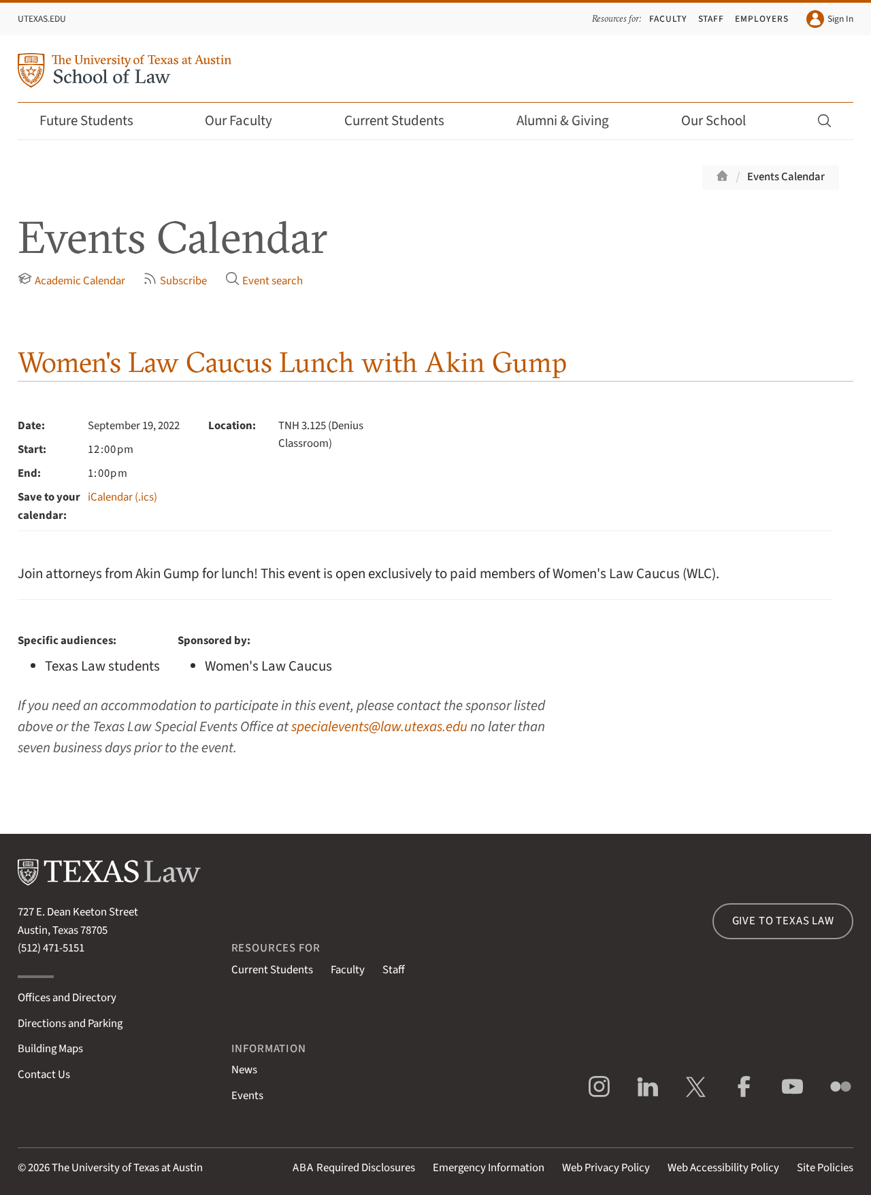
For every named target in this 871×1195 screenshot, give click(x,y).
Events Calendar (786, 177)
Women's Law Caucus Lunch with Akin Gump (292, 362)
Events (247, 1096)
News (244, 1070)
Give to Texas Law (783, 921)
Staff (711, 18)
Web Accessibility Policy (723, 1168)
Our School (722, 121)
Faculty (668, 18)
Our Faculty (248, 121)
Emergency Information (488, 1168)
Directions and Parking (70, 1023)
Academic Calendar (71, 280)
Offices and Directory (67, 998)
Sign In (829, 19)
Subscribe (175, 280)
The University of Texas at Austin (127, 1168)
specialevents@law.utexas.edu (379, 727)
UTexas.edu (42, 18)
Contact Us (44, 1074)
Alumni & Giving (571, 121)
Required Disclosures (354, 1168)
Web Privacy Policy (606, 1168)
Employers (762, 18)
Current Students (403, 121)
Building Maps (50, 1049)
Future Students (95, 121)
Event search (264, 280)
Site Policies (825, 1168)
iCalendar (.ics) (122, 497)
